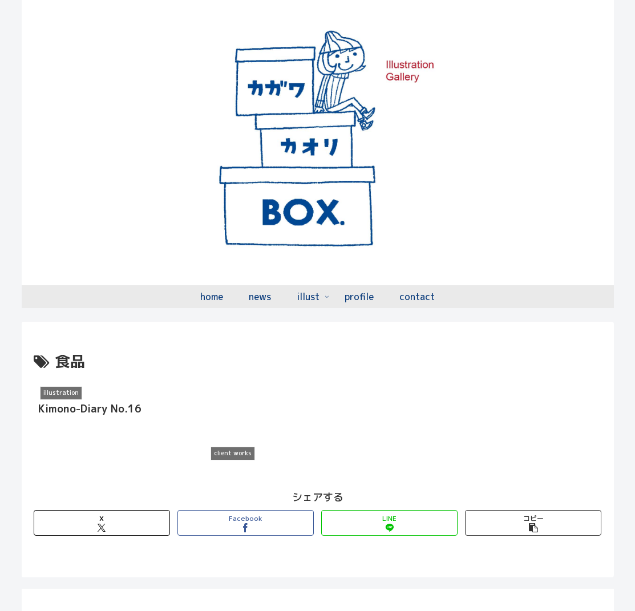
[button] (533, 494)
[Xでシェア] (102, 494)
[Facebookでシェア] (245, 494)
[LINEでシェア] (389, 494)
